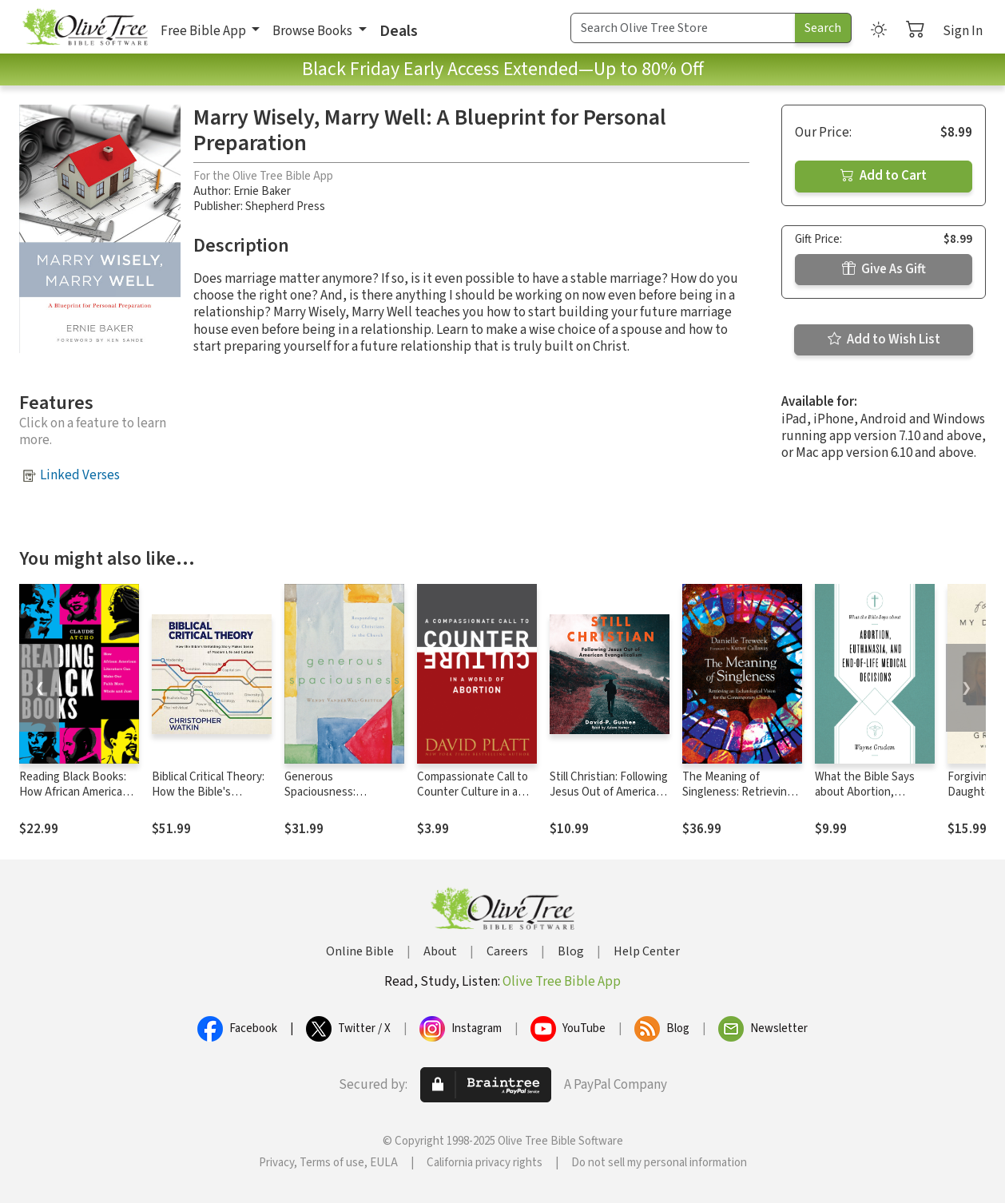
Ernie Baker (262, 191)
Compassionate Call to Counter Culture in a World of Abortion (472, 792)
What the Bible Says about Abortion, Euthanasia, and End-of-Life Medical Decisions (874, 799)
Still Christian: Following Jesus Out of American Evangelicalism (609, 792)
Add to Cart (883, 175)
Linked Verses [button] (80, 475)
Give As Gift (884, 269)
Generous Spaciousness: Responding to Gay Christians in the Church (344, 799)
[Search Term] (683, 28)
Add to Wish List (884, 339)
